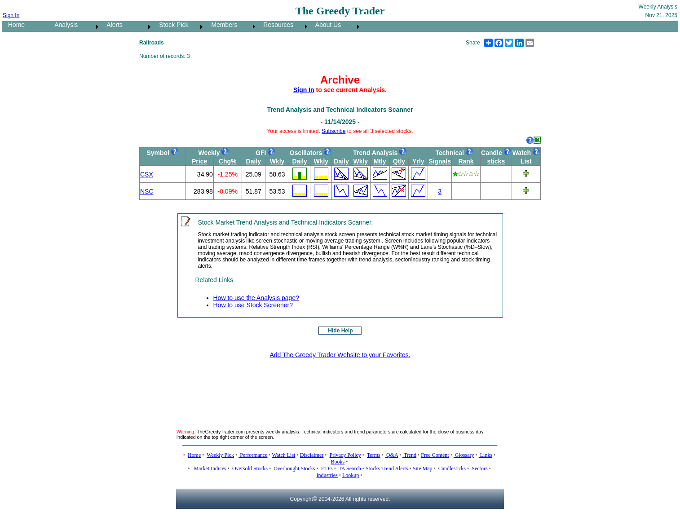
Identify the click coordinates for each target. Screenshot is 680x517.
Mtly (380, 161)
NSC (147, 191)
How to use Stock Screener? (253, 305)
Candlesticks (452, 468)
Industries (326, 475)
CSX (146, 174)
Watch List (283, 455)
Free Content (435, 455)
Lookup (350, 475)
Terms (373, 455)
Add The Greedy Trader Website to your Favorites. (339, 354)
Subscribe (333, 131)
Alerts (112, 24)
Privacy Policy (345, 455)
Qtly (399, 161)
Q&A (391, 455)
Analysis (63, 24)
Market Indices (210, 468)
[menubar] (182, 26)
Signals (439, 161)
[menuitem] (25, 26)
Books (338, 462)
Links (485, 455)
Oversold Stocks (250, 468)
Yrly (418, 161)
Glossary (464, 455)
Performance (252, 455)
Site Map (423, 468)
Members (222, 24)
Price (199, 161)
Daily (253, 161)
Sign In (11, 15)
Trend (409, 455)
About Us (325, 24)
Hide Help (340, 330)
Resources (276, 24)
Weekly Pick (220, 455)
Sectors (479, 468)
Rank (465, 161)
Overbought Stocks (294, 468)
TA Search (349, 468)
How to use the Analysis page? (256, 297)
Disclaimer (312, 455)
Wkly (277, 161)
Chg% (228, 161)
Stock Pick (171, 24)
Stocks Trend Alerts (387, 468)
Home (14, 24)
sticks (496, 161)
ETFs (327, 468)
